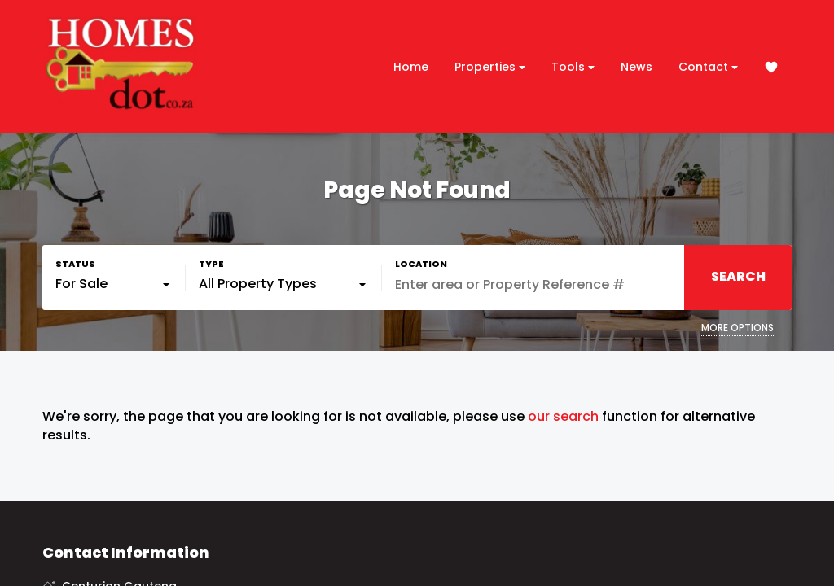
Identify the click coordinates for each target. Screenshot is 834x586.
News (636, 67)
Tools (573, 67)
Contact (708, 67)
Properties (489, 67)
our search (563, 417)
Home (410, 67)
